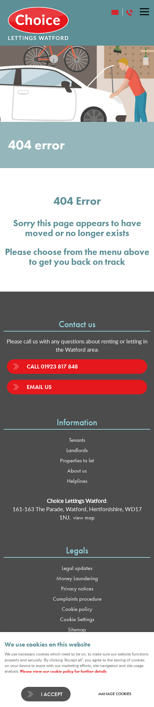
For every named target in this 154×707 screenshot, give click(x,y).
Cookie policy (77, 609)
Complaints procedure (77, 598)
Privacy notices (77, 588)
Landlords (77, 450)
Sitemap (77, 629)
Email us (39, 387)
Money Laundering (77, 578)
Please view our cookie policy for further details (63, 671)
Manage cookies (114, 693)
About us (77, 470)
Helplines (77, 480)
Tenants (77, 440)
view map (84, 517)
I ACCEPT (51, 694)
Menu (142, 11)
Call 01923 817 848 (52, 366)
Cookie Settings (77, 619)
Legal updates (77, 568)
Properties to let (77, 460)
